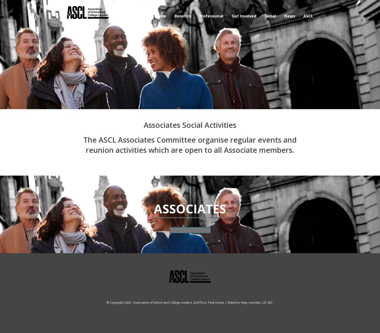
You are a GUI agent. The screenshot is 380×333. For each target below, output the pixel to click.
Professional (211, 16)
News (289, 16)
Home (160, 16)
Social (270, 16)
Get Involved (244, 16)
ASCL (308, 16)
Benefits (182, 16)
